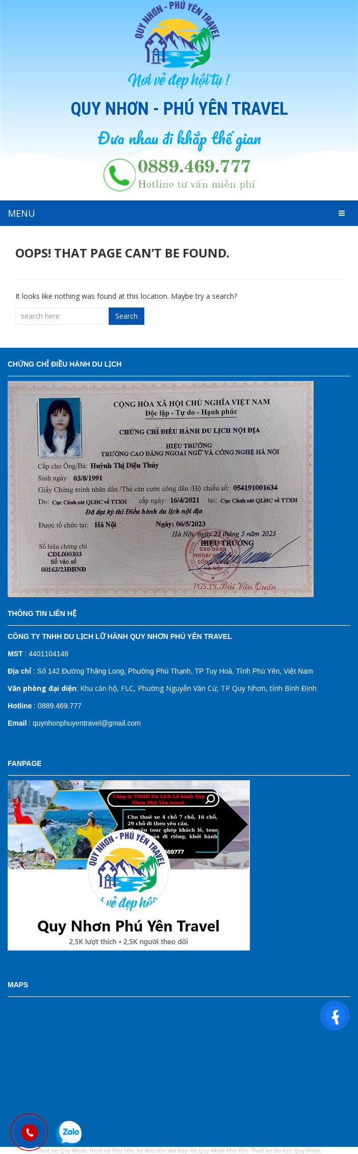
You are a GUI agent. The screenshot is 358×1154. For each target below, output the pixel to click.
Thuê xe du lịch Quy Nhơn (285, 1150)
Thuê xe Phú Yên (111, 1150)
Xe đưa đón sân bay (162, 1150)
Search (126, 316)
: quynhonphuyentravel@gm (63, 723)
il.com (131, 723)
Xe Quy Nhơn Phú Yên (219, 1150)
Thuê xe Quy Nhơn (61, 1150)
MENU (21, 213)
